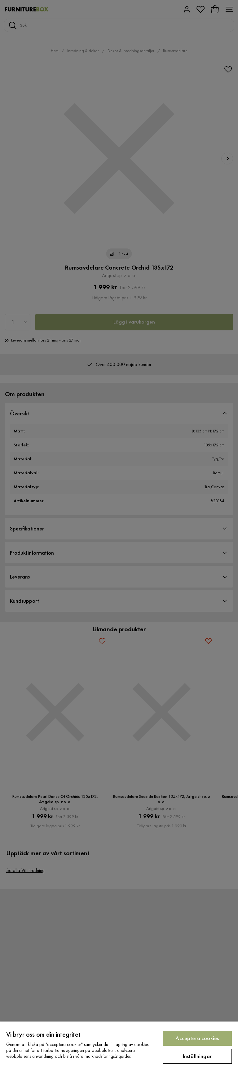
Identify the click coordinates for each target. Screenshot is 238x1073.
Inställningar (197, 1056)
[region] (119, 1047)
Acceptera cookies (197, 1038)
